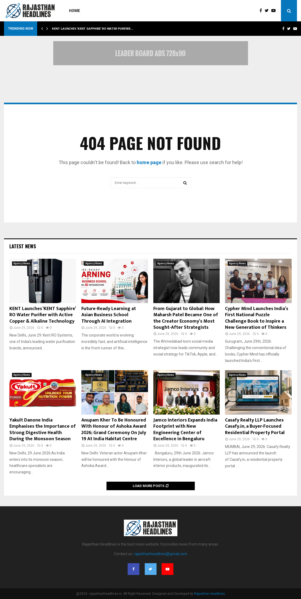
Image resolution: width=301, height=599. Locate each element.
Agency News (21, 263)
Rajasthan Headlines (209, 594)
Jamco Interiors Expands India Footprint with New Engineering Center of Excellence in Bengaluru (185, 429)
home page (149, 162)
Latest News (22, 246)
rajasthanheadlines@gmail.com (160, 554)
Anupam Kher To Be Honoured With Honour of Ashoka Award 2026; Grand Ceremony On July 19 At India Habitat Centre (113, 429)
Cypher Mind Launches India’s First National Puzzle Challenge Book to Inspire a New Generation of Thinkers (256, 318)
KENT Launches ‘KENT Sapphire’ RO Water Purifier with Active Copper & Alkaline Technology (42, 315)
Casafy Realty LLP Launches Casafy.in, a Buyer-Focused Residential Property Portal (255, 426)
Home (74, 11)
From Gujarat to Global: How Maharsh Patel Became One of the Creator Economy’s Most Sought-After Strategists (185, 318)
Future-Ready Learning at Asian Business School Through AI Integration (108, 315)
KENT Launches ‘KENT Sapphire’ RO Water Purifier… (92, 28)
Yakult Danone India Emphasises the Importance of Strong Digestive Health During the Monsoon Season (42, 429)
